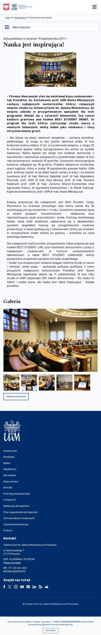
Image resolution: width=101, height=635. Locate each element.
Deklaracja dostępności (16, 506)
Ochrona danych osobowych (19, 518)
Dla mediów (9, 475)
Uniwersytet (10, 450)
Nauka (6, 463)
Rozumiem (51, 630)
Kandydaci (9, 456)
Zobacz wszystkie (16, 396)
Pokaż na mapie (12, 562)
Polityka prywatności (68, 622)
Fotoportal (9, 499)
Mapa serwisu (10, 481)
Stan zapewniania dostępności (20, 512)
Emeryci (8, 530)
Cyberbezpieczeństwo (16, 524)
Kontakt (8, 487)
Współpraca (9, 469)
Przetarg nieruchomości (16, 493)
